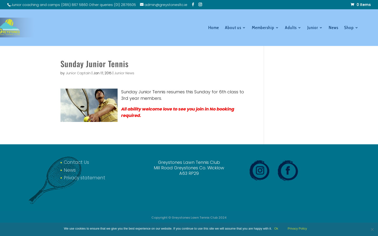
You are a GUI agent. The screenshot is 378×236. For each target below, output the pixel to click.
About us (233, 28)
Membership (263, 28)
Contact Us (76, 162)
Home (213, 28)
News (333, 28)
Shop (349, 28)
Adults (291, 28)
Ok (276, 228)
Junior (312, 28)
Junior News (124, 73)
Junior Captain (78, 73)
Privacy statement (84, 178)
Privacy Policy (297, 228)
